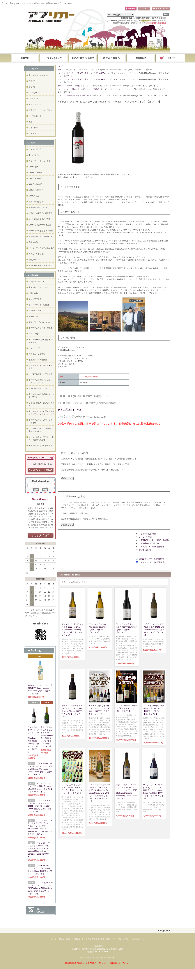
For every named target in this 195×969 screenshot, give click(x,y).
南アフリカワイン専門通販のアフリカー (98, 957)
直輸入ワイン (34, 260)
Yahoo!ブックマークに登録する (152, 559)
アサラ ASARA (100, 73)
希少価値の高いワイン (38, 207)
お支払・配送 (83, 58)
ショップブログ (35, 299)
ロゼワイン (33, 98)
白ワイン (32, 87)
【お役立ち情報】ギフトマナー (41, 374)
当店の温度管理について (39, 388)
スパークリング (35, 93)
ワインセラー (34, 133)
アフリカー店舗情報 (37, 354)
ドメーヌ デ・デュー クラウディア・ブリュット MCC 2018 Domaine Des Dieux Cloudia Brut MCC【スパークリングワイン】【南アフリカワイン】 (99, 793)
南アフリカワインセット (39, 75)
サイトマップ (34, 348)
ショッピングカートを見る (40, 470)
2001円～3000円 (35, 178)
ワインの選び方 (54, 58)
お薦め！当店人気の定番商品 (40, 213)
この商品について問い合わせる (151, 547)
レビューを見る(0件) (147, 534)
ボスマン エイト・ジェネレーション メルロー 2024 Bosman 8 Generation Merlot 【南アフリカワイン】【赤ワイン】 (40, 806)
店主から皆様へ (35, 311)
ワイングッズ (34, 127)
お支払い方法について (38, 281)
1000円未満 (33, 167)
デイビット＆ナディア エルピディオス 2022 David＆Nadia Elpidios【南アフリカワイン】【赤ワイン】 (72, 711)
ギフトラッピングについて (40, 322)
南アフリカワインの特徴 (39, 305)
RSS (38, 909)
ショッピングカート (170, 58)
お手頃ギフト (96, 89)
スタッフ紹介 (34, 334)
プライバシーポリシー (121, 939)
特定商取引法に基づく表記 (99, 939)
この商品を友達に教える (149, 543)
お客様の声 (33, 316)
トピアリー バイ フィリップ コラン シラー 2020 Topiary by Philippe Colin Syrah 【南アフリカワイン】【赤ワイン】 (40, 888)
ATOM (40, 912)
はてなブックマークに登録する (151, 562)
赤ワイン (32, 81)
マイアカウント (161, 9)
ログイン (144, 9)
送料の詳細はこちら (70, 409)
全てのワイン (71, 70)
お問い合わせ (141, 58)
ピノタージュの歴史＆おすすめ (41, 248)
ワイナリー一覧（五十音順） (78, 73)
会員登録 (131, 9)
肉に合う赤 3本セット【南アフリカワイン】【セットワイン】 (126, 708)
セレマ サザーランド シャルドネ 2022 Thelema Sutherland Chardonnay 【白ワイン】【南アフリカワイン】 (72, 629)
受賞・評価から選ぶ (37, 202)
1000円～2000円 (73, 86)
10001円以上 (34, 196)
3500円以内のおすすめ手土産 (41, 231)
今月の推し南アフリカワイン (40, 265)
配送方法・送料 (79, 939)
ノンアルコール (35, 116)
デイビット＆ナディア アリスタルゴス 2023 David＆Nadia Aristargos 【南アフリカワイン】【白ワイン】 (153, 629)
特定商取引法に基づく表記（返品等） (154, 540)
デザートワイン (35, 104)
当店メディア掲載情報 (38, 360)
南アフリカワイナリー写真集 (40, 328)
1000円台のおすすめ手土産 (77, 95)
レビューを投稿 (145, 537)
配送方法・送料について (39, 287)
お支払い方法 (64, 939)
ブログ (112, 58)
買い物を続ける (145, 550)
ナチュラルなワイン (37, 254)
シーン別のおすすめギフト (77, 89)
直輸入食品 (33, 242)
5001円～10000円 (36, 190)
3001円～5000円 (35, 184)
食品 (30, 122)
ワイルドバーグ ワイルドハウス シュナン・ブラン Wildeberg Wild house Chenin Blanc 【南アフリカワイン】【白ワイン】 (40, 769)
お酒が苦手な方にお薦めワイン (41, 236)
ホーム (25, 58)
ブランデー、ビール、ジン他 (40, 110)
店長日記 (40, 535)
